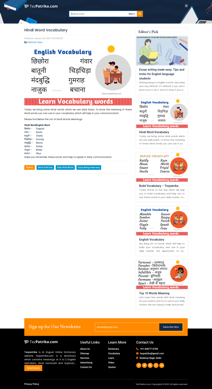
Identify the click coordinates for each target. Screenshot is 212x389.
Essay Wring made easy (89, 167)
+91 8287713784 (149, 349)
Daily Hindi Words (65, 167)
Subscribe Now (171, 327)
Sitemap (84, 353)
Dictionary (113, 349)
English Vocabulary (151, 239)
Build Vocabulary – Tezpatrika (158, 186)
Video (111, 362)
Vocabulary (114, 353)
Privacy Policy (31, 384)
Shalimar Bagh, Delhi (150, 358)
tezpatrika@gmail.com (152, 353)
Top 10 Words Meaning (154, 293)
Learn (111, 358)
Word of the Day (45, 167)
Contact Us (86, 367)
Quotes (112, 367)
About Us (85, 349)
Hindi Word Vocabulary (154, 132)
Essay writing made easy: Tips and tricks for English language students (161, 74)
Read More (33, 368)
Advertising (86, 362)
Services (84, 358)
